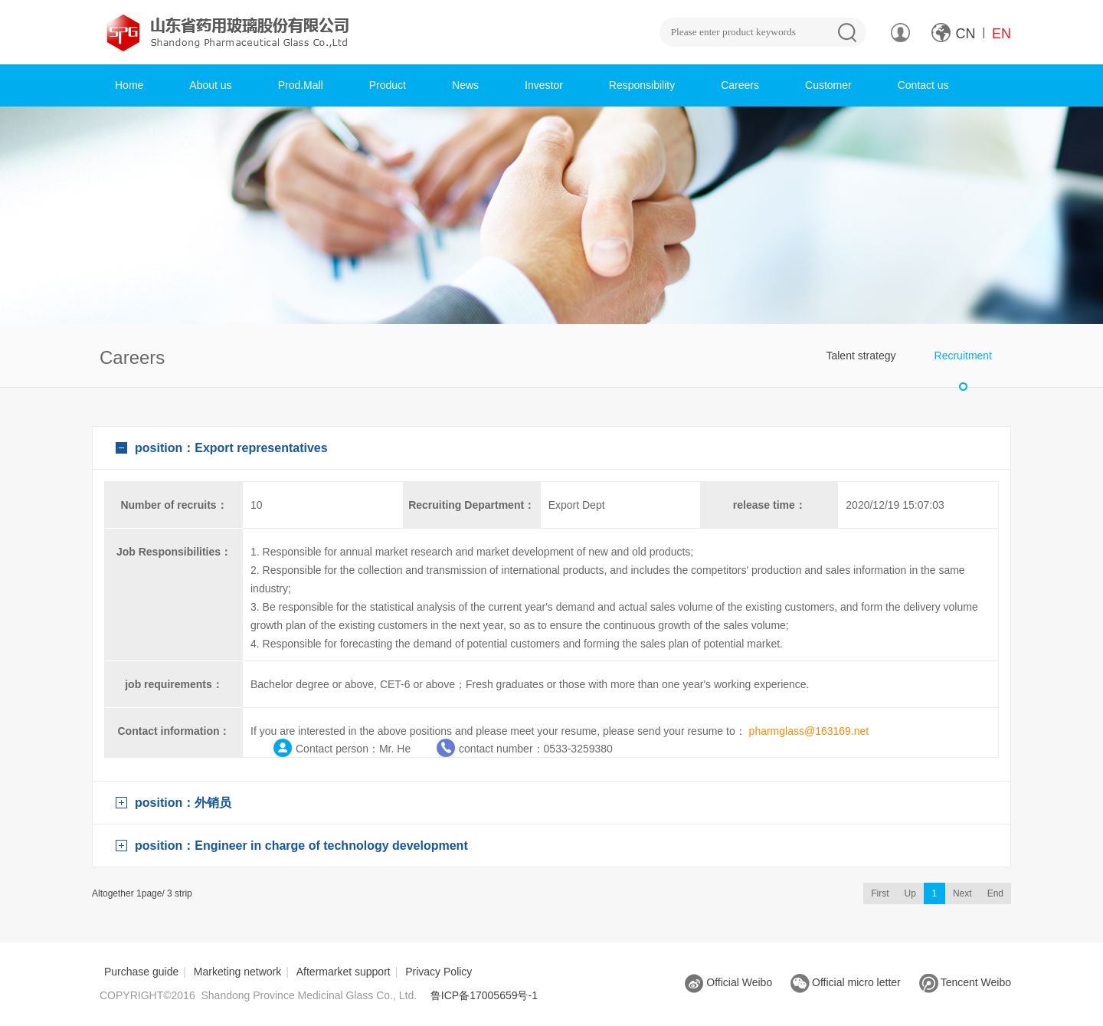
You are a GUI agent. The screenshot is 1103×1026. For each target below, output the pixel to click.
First (880, 893)
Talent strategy (860, 355)
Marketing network (237, 971)
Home (129, 85)
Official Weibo (728, 982)
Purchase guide (141, 971)
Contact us (923, 85)
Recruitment (963, 355)
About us (210, 85)
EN (1001, 33)
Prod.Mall (300, 85)
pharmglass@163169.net (809, 731)
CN (966, 33)
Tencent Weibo (965, 982)
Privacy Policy (438, 971)
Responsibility (642, 85)
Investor (544, 85)
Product (387, 85)
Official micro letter (845, 982)
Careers (740, 85)
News (465, 85)
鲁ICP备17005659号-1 (484, 995)
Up (910, 893)
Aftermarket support (343, 971)
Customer (828, 85)
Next (962, 893)
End (995, 893)
